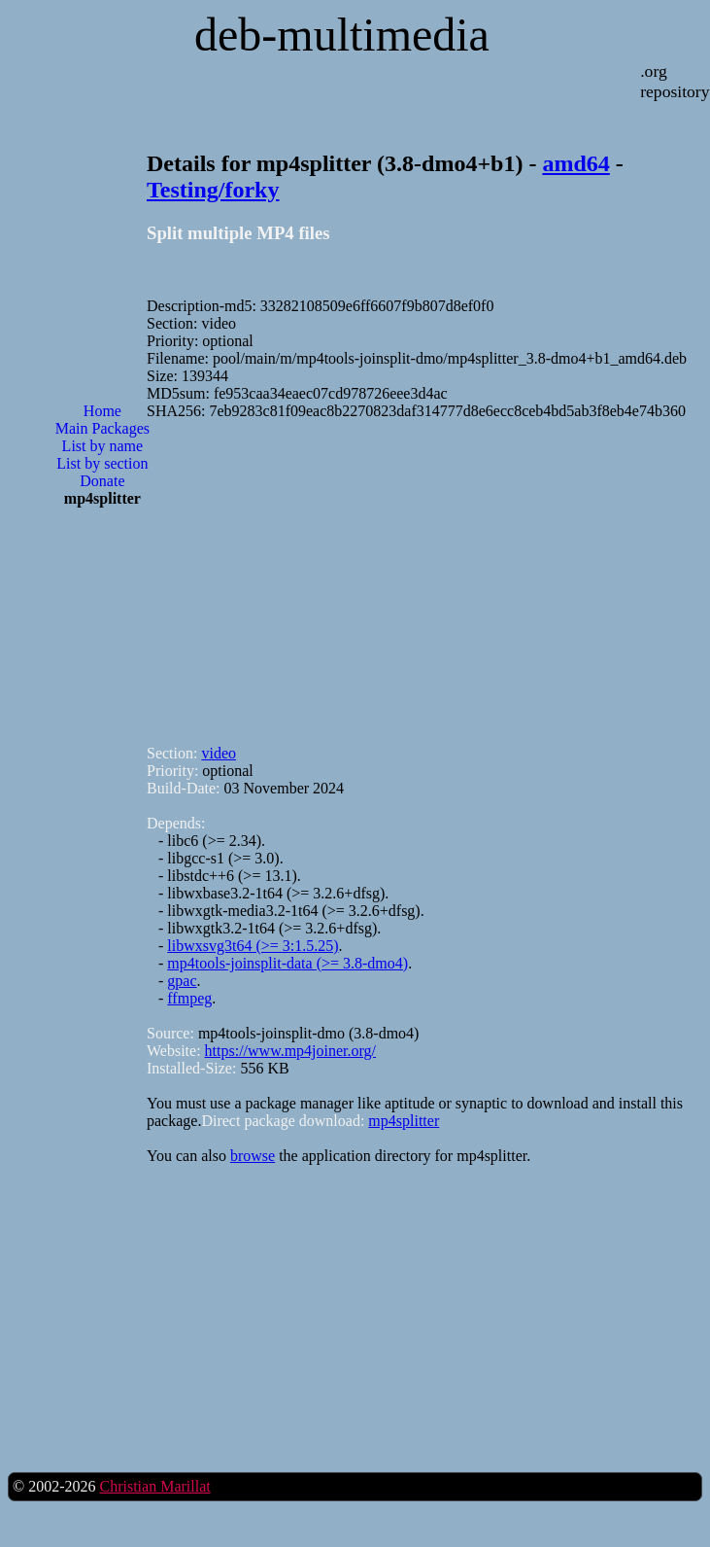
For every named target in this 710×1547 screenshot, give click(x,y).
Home (102, 411)
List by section (102, 463)
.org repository (674, 81)
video (218, 753)
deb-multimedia (342, 34)
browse (252, 1155)
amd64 (575, 163)
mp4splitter (403, 1120)
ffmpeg (189, 998)
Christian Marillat (154, 1486)
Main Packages (102, 428)
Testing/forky (213, 189)
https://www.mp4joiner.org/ (290, 1050)
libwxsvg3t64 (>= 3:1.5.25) (252, 945)
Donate (102, 481)
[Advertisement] (102, 603)
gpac (181, 980)
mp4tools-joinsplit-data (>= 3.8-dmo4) (287, 963)
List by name (103, 446)
